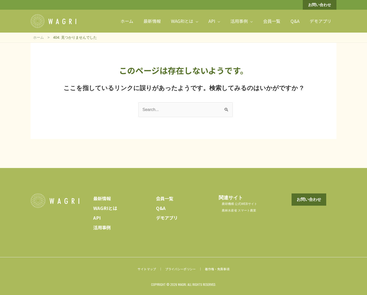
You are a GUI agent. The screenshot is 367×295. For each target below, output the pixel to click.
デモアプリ (168, 216)
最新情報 (103, 197)
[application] (195, 20)
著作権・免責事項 (217, 268)
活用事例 (103, 226)
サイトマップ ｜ (150, 268)
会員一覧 (165, 197)
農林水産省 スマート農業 (239, 210)
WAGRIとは (106, 206)
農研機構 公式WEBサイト (239, 203)
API (97, 216)
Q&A (161, 206)
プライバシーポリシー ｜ (183, 268)
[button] (319, 5)
